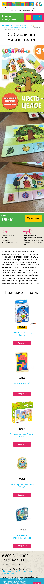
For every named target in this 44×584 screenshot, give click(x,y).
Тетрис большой (22, 383)
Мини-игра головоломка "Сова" (22, 486)
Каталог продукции (9, 17)
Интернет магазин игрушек (14, 25)
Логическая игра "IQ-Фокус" (22, 333)
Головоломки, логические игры (15, 27)
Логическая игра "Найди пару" (22, 435)
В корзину (22, 343)
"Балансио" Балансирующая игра (22, 536)
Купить (35, 218)
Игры (30, 25)
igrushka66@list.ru (9, 573)
